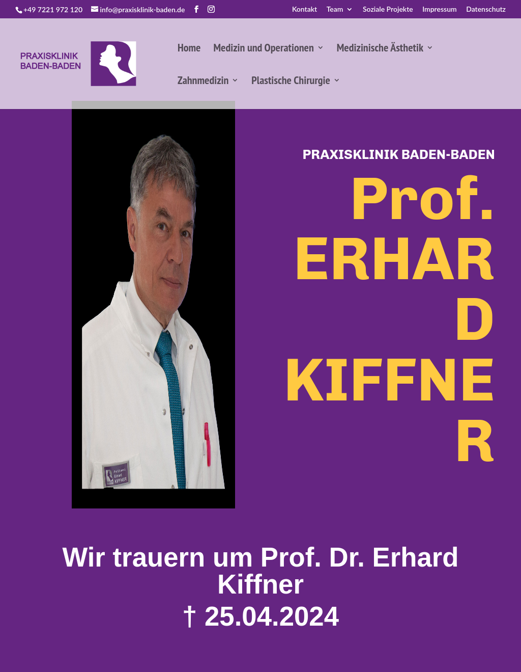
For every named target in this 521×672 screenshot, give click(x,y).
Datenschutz (486, 9)
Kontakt (304, 9)
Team (335, 9)
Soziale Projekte (388, 9)
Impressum (439, 9)
